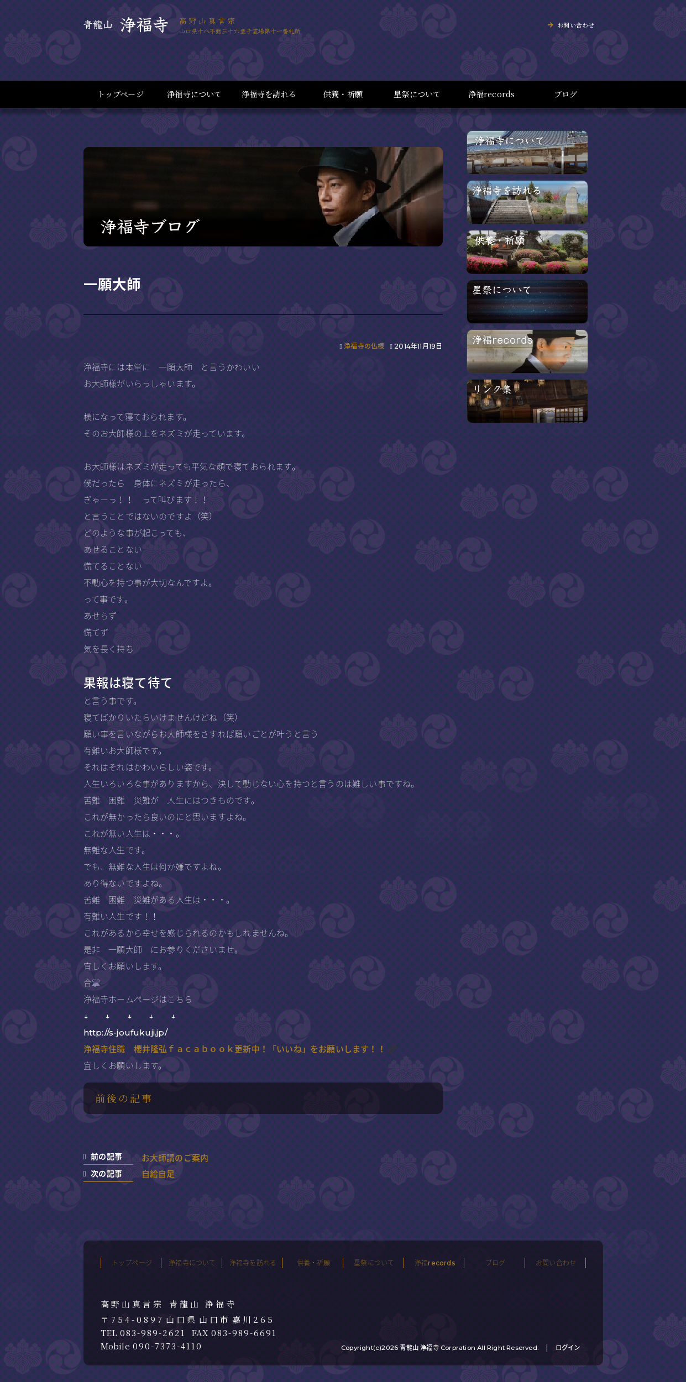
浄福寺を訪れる (269, 94)
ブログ (566, 94)
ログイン (568, 1348)
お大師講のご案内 (175, 1158)
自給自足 (158, 1174)
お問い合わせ (575, 24)
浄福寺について (194, 94)
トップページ (120, 94)
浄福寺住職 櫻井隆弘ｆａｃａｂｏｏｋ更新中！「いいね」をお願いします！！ (234, 1049)
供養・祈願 (343, 94)
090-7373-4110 (167, 1346)
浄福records (491, 94)
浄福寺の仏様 (364, 346)
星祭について (417, 94)
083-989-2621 (153, 1333)
